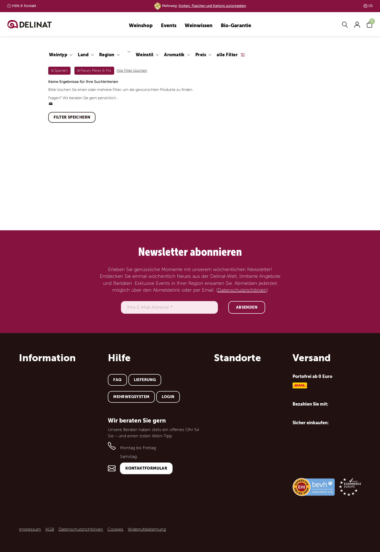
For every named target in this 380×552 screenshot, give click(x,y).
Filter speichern (72, 117)
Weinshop (141, 25)
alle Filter (227, 54)
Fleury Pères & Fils (95, 70)
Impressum (30, 529)
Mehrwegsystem (131, 396)
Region (106, 54)
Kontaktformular (146, 468)
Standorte (237, 357)
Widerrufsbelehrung (147, 529)
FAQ (117, 379)
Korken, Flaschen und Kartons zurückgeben (212, 6)
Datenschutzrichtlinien (242, 290)
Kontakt (24, 6)
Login (168, 396)
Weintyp (58, 54)
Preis (200, 54)
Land (83, 54)
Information (47, 357)
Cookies (115, 529)
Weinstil (145, 54)
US (370, 6)
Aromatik (174, 54)
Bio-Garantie (236, 25)
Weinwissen (199, 25)
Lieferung (145, 379)
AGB (49, 529)
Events (168, 25)
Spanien (61, 70)
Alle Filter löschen (132, 70)
